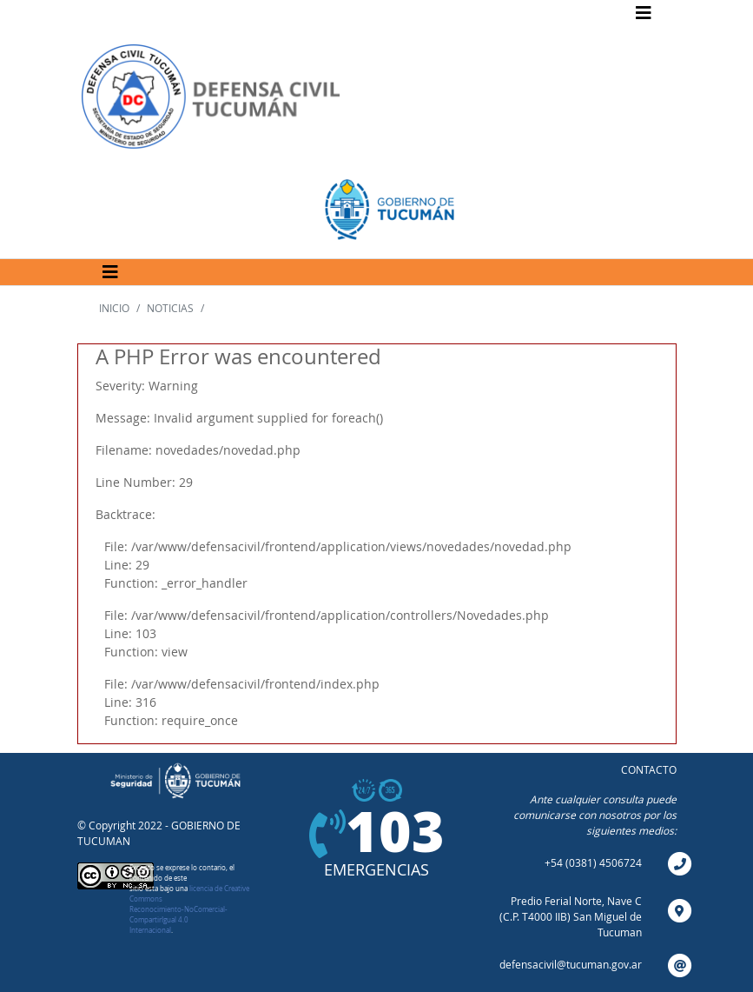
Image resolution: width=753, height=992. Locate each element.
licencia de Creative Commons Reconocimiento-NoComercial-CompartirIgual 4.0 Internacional (189, 909)
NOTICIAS (170, 308)
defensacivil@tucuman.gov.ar (570, 964)
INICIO (114, 308)
